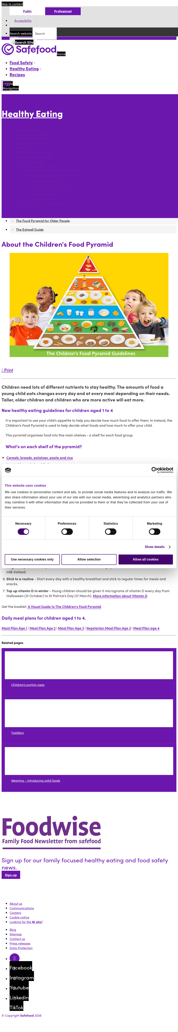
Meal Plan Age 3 (71, 627)
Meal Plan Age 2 (43, 627)
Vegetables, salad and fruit (50, 180)
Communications (22, 908)
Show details (155, 547)
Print (7, 370)
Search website (21, 33)
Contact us (17, 938)
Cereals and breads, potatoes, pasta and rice (64, 175)
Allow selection (88, 559)
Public (27, 11)
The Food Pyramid (29, 161)
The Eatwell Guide (29, 207)
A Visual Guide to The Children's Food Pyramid (64, 606)
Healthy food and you (32, 134)
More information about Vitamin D (120, 595)
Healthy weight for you (32, 143)
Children (22, 148)
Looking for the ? (26, 922)
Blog (13, 929)
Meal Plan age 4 (146, 627)
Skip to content (12, 4)
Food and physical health (34, 157)
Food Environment (29, 129)
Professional (63, 11)
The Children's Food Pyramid (37, 166)
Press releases (20, 943)
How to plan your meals (33, 139)
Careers (15, 912)
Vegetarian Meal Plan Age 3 (108, 627)
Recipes (17, 74)
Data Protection (21, 948)
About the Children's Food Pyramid (56, 171)
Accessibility (23, 21)
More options (12, 122)
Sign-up (11, 875)
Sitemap (16, 934)
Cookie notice (19, 917)
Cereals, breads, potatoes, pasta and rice (39, 457)
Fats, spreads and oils (46, 194)
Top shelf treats (41, 198)
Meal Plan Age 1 (14, 627)
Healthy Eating (32, 113)
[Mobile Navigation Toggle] (6, 85)
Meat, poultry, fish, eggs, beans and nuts (60, 189)
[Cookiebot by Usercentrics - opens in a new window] (155, 470)
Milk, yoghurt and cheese (48, 184)
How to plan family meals (34, 152)
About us (16, 903)
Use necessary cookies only (32, 559)
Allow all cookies (146, 559)
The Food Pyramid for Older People (42, 203)
